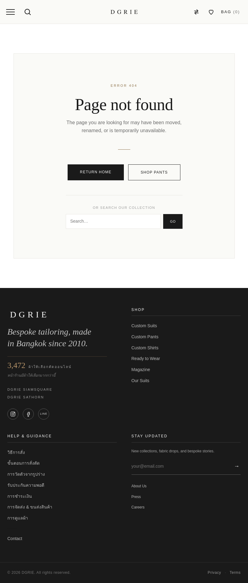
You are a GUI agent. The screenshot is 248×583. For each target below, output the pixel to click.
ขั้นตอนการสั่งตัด (23, 463)
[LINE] (43, 414)
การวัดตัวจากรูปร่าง (26, 474)
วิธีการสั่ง (16, 452)
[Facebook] (28, 414)
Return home (96, 172)
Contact (14, 538)
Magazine (141, 369)
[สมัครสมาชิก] (235, 466)
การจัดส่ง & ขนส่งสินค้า (29, 506)
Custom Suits (144, 325)
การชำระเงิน (19, 496)
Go (172, 221)
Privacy (214, 572)
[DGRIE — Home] (124, 12)
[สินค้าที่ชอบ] (211, 12)
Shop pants (154, 172)
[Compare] (196, 12)
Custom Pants (145, 336)
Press (136, 497)
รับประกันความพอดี (25, 485)
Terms (235, 572)
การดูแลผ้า (17, 518)
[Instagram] (12, 414)
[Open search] (27, 12)
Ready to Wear (146, 358)
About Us (139, 486)
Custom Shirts (145, 347)
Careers (138, 507)
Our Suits (140, 380)
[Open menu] (10, 12)
